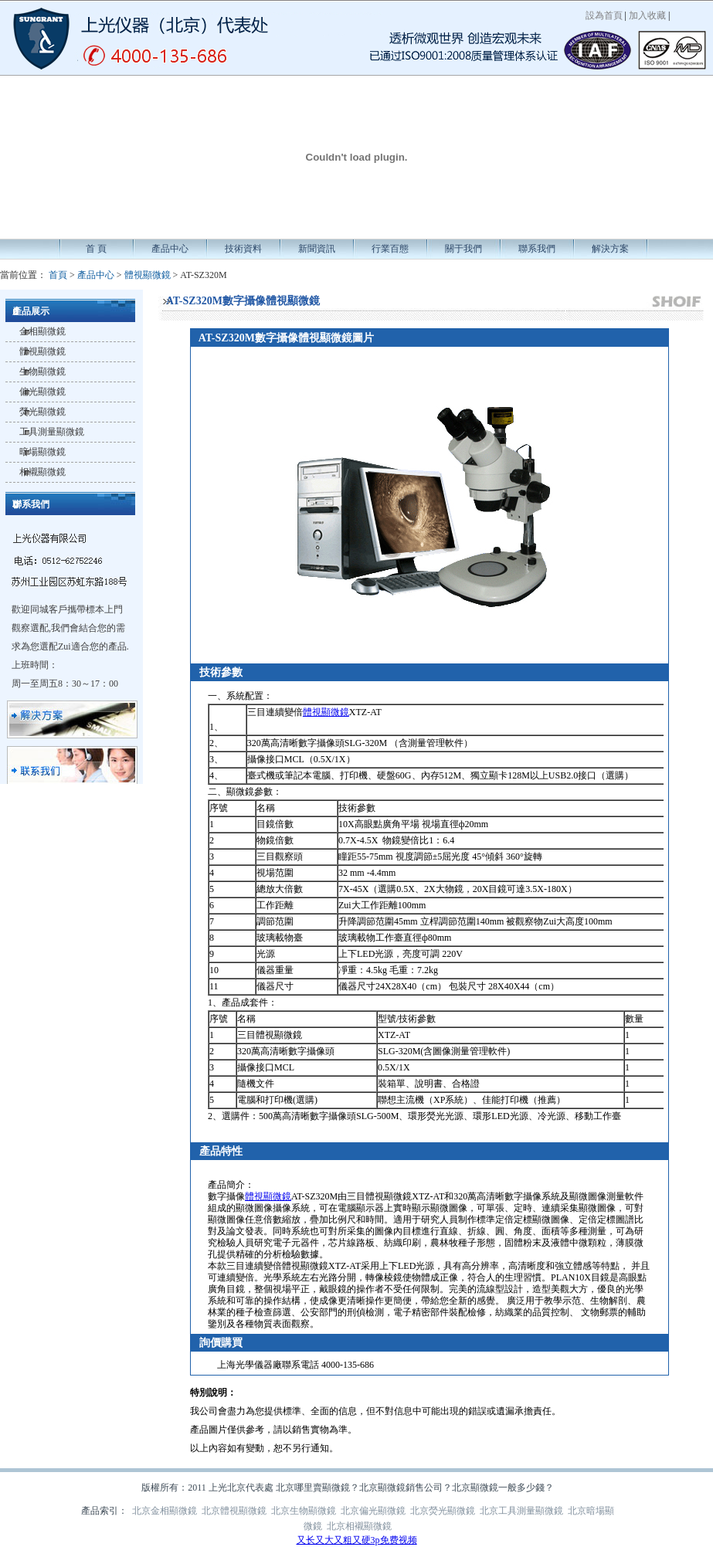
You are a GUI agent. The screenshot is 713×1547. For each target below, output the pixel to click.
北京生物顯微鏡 (303, 1510)
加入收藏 (647, 15)
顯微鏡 (240, 791)
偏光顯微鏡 (42, 391)
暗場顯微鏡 (42, 451)
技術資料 (243, 248)
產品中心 (169, 248)
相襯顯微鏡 (42, 471)
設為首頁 (604, 15)
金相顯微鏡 (42, 331)
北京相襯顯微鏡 (359, 1526)
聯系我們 (536, 248)
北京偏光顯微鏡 (373, 1510)
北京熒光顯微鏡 (442, 1510)
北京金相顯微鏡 (164, 1510)
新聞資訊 (316, 248)
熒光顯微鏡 (42, 411)
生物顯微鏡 (42, 371)
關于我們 (463, 248)
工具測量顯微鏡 (51, 431)
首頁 (58, 275)
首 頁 (96, 248)
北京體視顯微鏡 (234, 1510)
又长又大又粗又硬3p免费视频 (357, 1540)
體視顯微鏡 (147, 275)
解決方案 (610, 248)
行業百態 (390, 248)
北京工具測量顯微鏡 (521, 1510)
